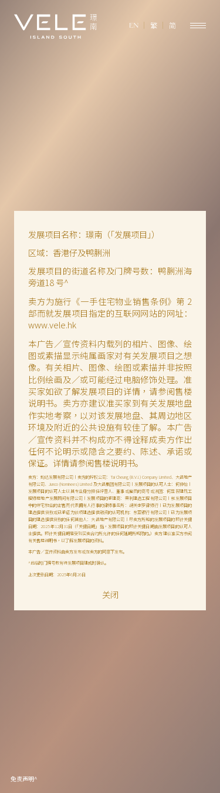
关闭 (110, 594)
